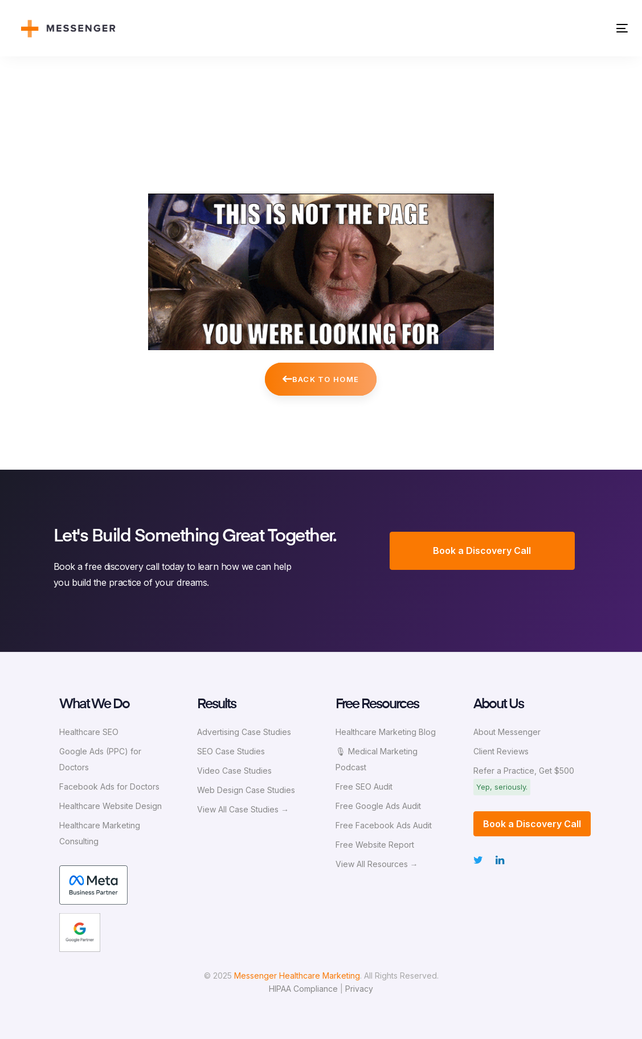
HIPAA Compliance (303, 988)
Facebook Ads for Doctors (109, 786)
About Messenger (507, 732)
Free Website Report (375, 844)
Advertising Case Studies (244, 732)
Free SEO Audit (364, 786)
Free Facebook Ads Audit (384, 825)
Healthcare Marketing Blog (386, 732)
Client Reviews (501, 751)
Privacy (359, 988)
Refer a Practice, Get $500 (523, 770)
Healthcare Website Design (110, 806)
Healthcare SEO (88, 732)
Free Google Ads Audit (378, 806)
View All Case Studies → (243, 809)
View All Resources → (377, 864)
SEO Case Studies (231, 751)
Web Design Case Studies (246, 790)
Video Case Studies (234, 770)
